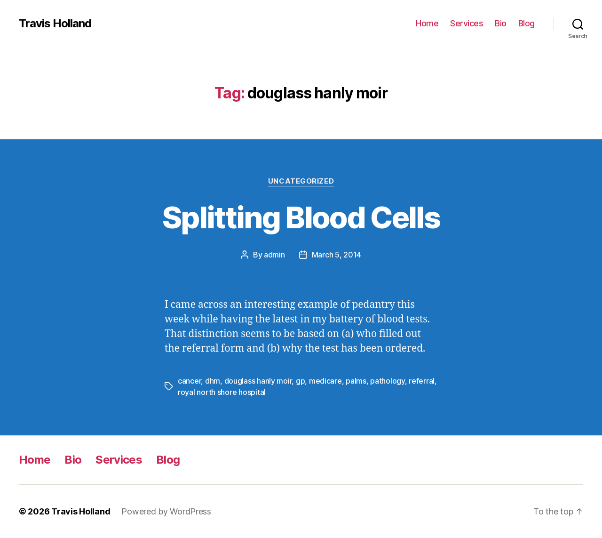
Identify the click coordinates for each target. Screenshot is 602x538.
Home (427, 23)
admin (274, 254)
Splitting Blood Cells (301, 217)
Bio (501, 23)
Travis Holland (55, 23)
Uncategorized (301, 181)
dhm (212, 380)
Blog (526, 23)
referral (422, 380)
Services (466, 23)
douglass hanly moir (258, 380)
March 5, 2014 (337, 254)
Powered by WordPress (166, 511)
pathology (387, 380)
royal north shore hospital (222, 392)
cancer (189, 380)
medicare (325, 380)
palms (356, 380)
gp (300, 380)
